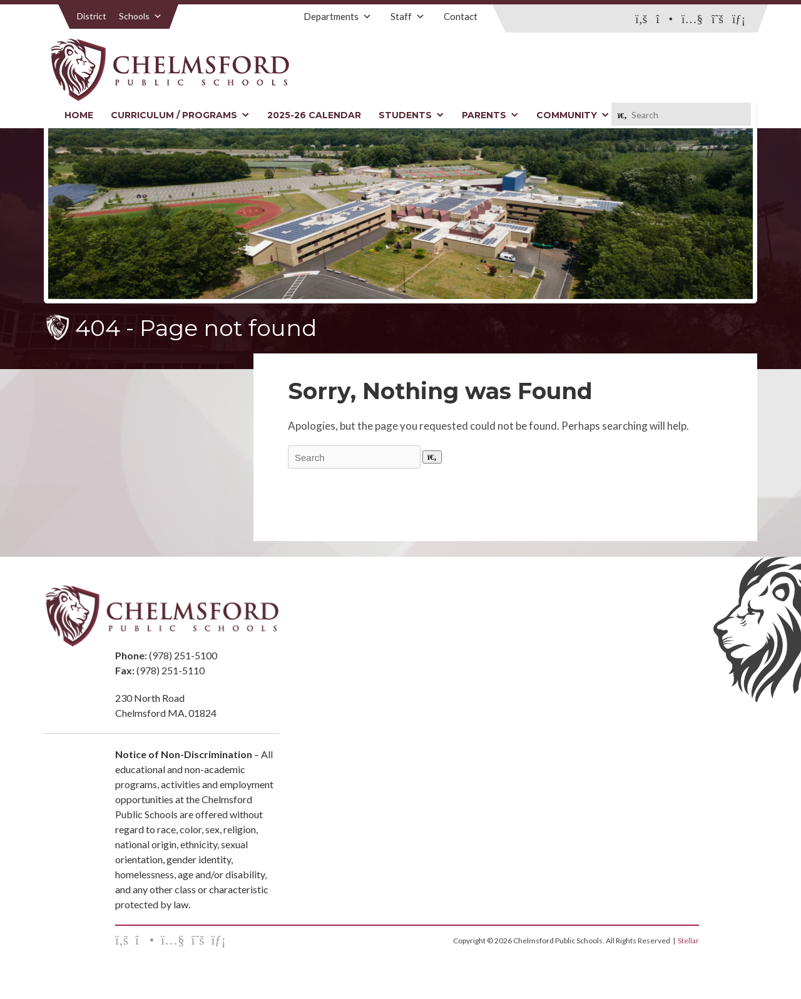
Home (78, 115)
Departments (338, 16)
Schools (140, 16)
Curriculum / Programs (180, 115)
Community (573, 115)
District (91, 16)
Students (411, 115)
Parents (490, 115)
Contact (460, 16)
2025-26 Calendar (314, 115)
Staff (407, 16)
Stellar (688, 940)
